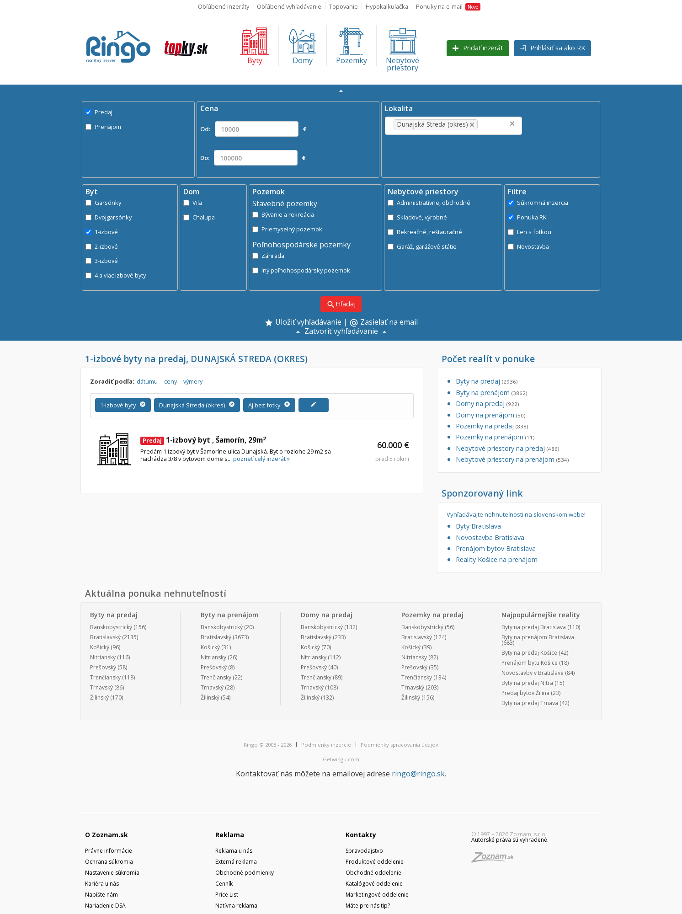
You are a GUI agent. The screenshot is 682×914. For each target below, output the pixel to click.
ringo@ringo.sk (418, 774)
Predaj (98, 112)
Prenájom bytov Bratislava (496, 548)
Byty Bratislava (478, 526)
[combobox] (453, 126)
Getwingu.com (341, 759)
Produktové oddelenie (375, 862)
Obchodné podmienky (244, 873)
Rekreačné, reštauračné (425, 232)
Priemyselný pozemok (287, 229)
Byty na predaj (486, 381)
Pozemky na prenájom (495, 437)
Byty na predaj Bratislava (533, 627)
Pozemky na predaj (492, 426)
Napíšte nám (101, 894)
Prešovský (103, 667)
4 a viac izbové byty (115, 275)
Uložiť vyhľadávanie (302, 322)
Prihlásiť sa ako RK (552, 47)
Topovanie (343, 6)
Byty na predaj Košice (529, 653)
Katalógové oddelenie (374, 883)
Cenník (224, 883)
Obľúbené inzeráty (223, 6)
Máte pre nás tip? (368, 905)
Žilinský (99, 697)
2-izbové (101, 246)
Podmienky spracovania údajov (399, 744)
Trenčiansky (105, 677)
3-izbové (101, 261)
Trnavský (101, 687)
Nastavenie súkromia (112, 873)
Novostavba (528, 246)
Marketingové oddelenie (377, 894)
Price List (226, 894)
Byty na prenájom (491, 392)
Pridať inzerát (478, 47)
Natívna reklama (236, 905)
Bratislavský (105, 637)
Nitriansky (103, 657)
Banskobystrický (111, 627)
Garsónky (103, 202)
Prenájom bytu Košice (529, 663)
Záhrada (268, 255)
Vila (192, 202)
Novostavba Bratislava (490, 537)
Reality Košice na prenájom (497, 559)
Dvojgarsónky (108, 217)
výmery (192, 381)
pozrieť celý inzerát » (261, 458)
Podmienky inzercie (326, 744)
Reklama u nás (233, 851)
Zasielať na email (383, 322)
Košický (99, 647)
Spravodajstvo (364, 851)
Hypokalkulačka (387, 6)
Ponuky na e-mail (448, 6)
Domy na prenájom (490, 415)
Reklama (229, 834)
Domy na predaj (487, 403)
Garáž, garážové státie (422, 246)
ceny (170, 381)
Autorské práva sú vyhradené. (510, 840)
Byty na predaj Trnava (529, 703)
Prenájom (103, 127)
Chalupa (199, 217)
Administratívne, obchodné (429, 202)
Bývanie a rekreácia (283, 214)
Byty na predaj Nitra (527, 683)
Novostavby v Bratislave (532, 673)
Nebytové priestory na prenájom (512, 459)
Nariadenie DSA (105, 905)
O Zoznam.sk (106, 834)
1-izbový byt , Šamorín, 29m (203, 439)
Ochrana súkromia (109, 862)
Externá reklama (236, 862)
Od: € (253, 129)
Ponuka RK (527, 217)
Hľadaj (341, 304)
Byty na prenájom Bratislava (537, 637)
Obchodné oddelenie (373, 873)
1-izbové (101, 232)
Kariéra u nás (102, 883)
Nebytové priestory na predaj (507, 448)
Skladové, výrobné (417, 217)
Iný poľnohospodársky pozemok (301, 270)
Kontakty (361, 834)
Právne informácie (108, 851)
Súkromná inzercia (538, 202)
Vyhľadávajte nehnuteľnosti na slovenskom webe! (516, 515)
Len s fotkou (529, 232)
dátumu (147, 381)
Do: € (252, 158)
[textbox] (494, 124)
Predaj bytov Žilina (525, 693)
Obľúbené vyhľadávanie (289, 6)
